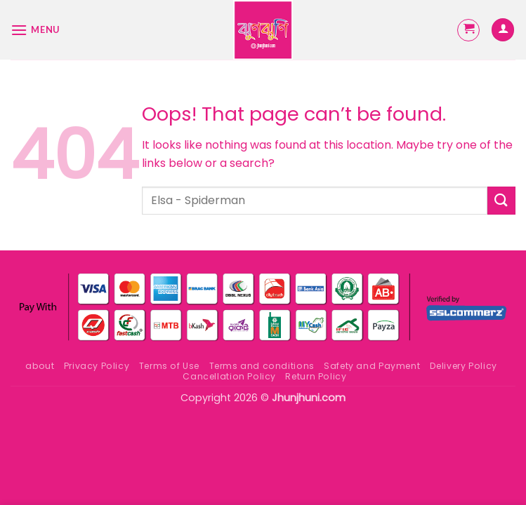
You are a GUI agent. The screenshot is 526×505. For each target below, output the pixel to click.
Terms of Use (169, 366)
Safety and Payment (372, 366)
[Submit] (501, 200)
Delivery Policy (463, 366)
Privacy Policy (97, 366)
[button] (35, 30)
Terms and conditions (262, 366)
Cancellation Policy (229, 376)
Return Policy (315, 376)
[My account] (503, 29)
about (39, 366)
